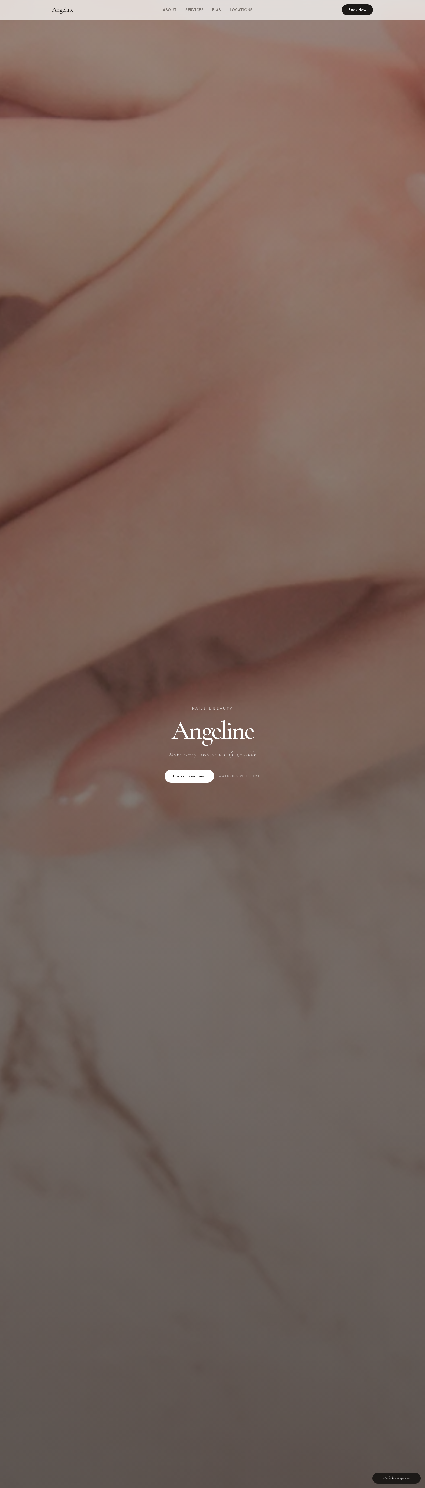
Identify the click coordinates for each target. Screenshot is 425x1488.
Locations (241, 9)
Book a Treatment (189, 776)
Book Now (357, 9)
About (170, 9)
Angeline (62, 10)
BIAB (216, 9)
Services (194, 9)
